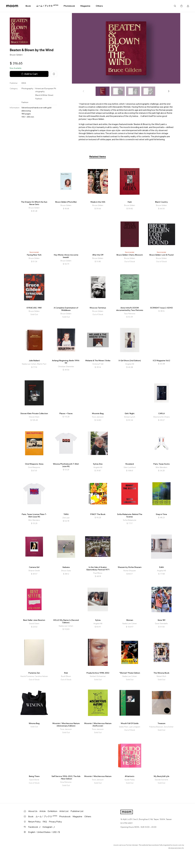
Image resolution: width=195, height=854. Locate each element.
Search (175, 6)
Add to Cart (29, 74)
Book (28, 6)
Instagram (49, 827)
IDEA (23, 83)
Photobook (69, 6)
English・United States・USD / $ (44, 832)
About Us (32, 811)
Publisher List (77, 811)
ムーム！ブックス (47, 5)
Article (43, 811)
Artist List (64, 811)
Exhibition (52, 811)
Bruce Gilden (16, 54)
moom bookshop (12, 6)
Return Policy (34, 821)
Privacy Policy (55, 821)
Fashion (38, 98)
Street (50, 95)
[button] (169, 91)
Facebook (34, 827)
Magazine (85, 6)
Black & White (41, 95)
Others (99, 6)
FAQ (45, 821)
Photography (27, 88)
